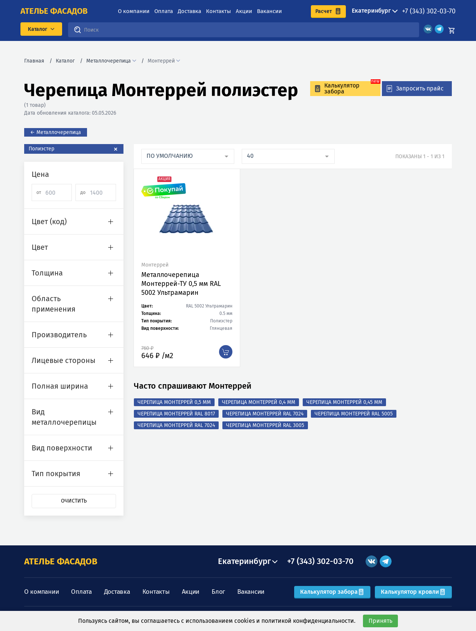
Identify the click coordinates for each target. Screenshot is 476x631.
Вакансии (269, 11)
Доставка (189, 11)
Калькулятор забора (332, 591)
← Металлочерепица (55, 132)
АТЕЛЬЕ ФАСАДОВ (60, 561)
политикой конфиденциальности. (308, 620)
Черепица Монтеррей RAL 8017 (176, 414)
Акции (244, 11)
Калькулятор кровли (413, 591)
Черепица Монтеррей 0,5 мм (174, 402)
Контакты (218, 11)
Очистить (74, 501)
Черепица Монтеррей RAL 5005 (354, 414)
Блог (218, 592)
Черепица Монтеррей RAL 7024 (264, 414)
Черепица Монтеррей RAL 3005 (265, 425)
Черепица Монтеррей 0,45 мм (344, 402)
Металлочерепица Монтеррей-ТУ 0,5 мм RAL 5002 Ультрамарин (181, 284)
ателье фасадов (54, 11)
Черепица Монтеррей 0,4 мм (258, 402)
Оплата (163, 11)
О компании (133, 11)
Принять (380, 620)
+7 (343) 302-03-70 (429, 11)
